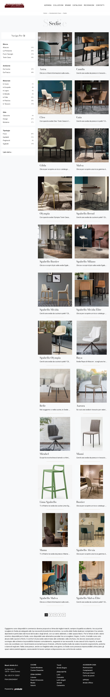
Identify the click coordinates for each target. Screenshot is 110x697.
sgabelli (5, 144)
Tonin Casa (7, 57)
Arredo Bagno (62, 668)
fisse (5, 134)
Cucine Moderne (36, 668)
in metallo (6, 94)
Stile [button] (4, 112)
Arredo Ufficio (88, 683)
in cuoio (6, 84)
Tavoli (59, 665)
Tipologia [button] (6, 130)
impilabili (6, 137)
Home (45, 13)
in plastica (6, 101)
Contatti (100, 5)
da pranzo (6, 72)
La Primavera (7, 51)
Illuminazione (87, 668)
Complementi (88, 670)
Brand (68, 5)
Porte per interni (89, 673)
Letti (58, 675)
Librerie (33, 677)
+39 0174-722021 (13, 675)
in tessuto (6, 104)
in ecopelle (7, 87)
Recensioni (89, 5)
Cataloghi (77, 5)
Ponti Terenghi (8, 54)
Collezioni (58, 5)
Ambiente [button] (6, 66)
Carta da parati (88, 676)
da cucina (6, 69)
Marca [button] (5, 44)
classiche (6, 115)
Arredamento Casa (55, 13)
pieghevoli (6, 140)
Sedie (65, 13)
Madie (33, 683)
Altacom (6, 47)
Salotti (33, 685)
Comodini (60, 677)
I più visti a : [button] (7, 152)
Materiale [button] (6, 81)
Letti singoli (61, 680)
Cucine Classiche (37, 670)
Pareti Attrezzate (37, 680)
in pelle (5, 97)
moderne (6, 122)
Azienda (47, 5)
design (5, 119)
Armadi (59, 683)
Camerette (61, 685)
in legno (6, 91)
